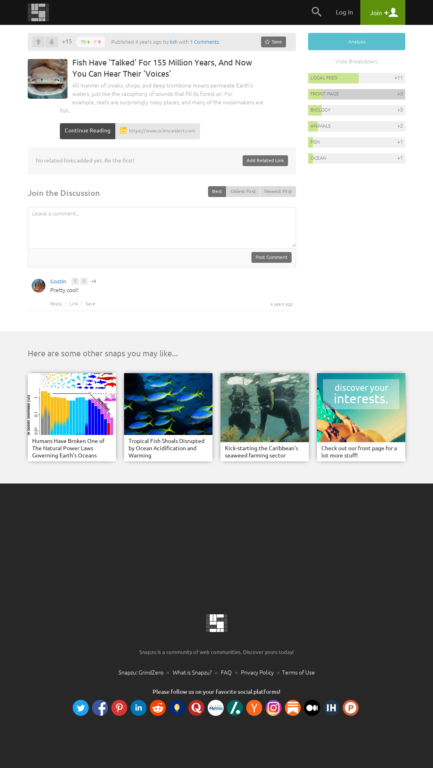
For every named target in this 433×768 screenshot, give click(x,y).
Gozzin (58, 282)
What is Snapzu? (192, 672)
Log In (344, 12)
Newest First (278, 191)
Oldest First (243, 191)
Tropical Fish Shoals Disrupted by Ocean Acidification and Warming (166, 448)
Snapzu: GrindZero (140, 672)
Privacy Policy (257, 672)
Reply (56, 303)
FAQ (226, 672)
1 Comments (204, 42)
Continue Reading (87, 130)
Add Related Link (265, 160)
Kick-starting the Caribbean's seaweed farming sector (261, 452)
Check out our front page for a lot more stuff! (359, 452)
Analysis (357, 41)
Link (73, 303)
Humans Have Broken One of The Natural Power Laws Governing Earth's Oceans (68, 448)
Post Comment (271, 257)
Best (217, 191)
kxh (174, 42)
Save (91, 303)
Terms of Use (298, 672)
